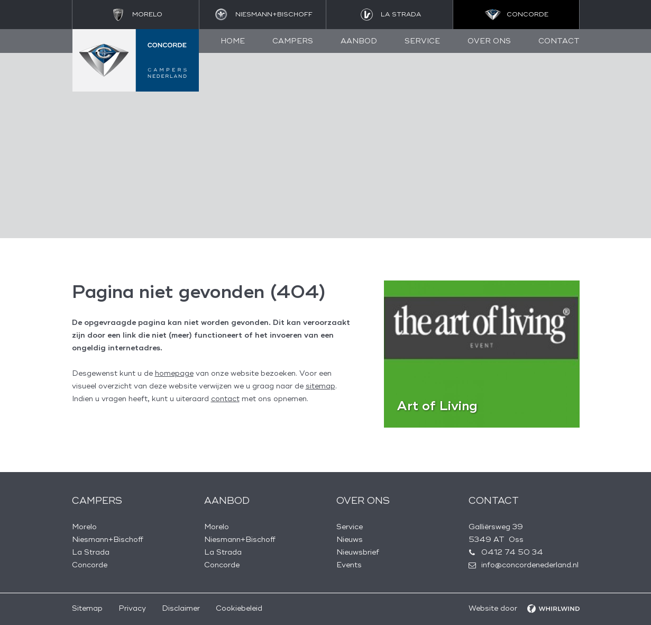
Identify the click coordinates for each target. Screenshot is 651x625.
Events (349, 564)
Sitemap (87, 608)
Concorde (89, 564)
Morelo (84, 526)
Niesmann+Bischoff (107, 539)
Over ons (489, 41)
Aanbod (359, 41)
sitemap (320, 386)
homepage (174, 373)
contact (225, 398)
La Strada (90, 552)
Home (233, 41)
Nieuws (349, 539)
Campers (292, 41)
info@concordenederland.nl (530, 564)
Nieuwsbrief (357, 552)
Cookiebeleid (239, 608)
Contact (559, 41)
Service (422, 41)
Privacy (132, 608)
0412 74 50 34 (512, 552)
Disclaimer (181, 608)
